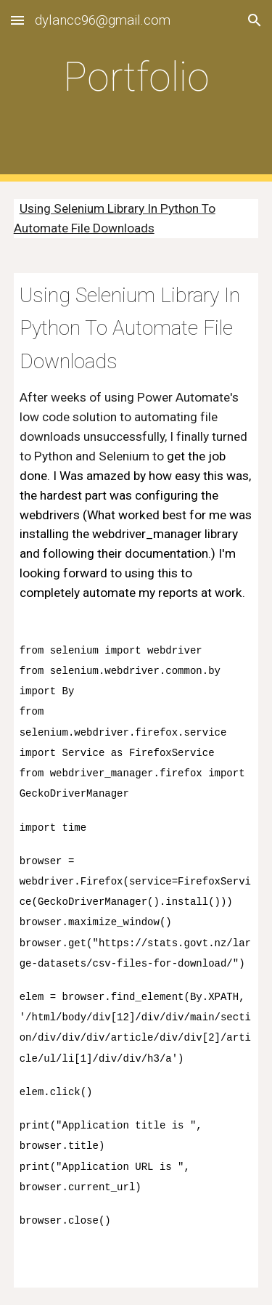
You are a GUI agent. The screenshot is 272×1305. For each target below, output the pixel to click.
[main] (136, 90)
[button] (17, 20)
